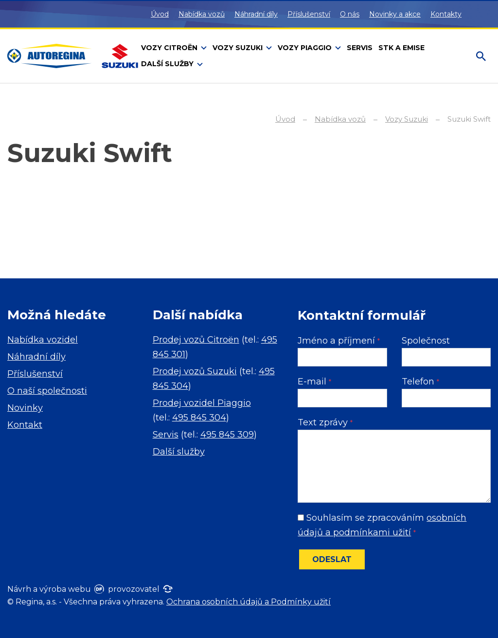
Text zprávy (325, 422)
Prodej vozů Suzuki (195, 371)
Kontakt (24, 424)
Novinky (25, 407)
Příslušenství (308, 14)
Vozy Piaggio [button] (306, 47)
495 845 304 (199, 417)
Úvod (160, 14)
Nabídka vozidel (42, 339)
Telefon (420, 381)
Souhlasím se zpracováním (382, 525)
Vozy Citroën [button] (170, 47)
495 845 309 (227, 434)
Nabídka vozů (201, 14)
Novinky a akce (395, 14)
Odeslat (332, 559)
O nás (349, 14)
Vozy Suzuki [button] (239, 47)
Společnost (426, 340)
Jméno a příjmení (339, 340)
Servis (165, 434)
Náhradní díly (256, 14)
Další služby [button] (168, 63)
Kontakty (446, 14)
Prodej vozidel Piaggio (202, 403)
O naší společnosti (47, 390)
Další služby (179, 451)
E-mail (314, 381)
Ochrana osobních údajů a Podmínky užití (248, 601)
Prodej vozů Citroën (196, 339)
